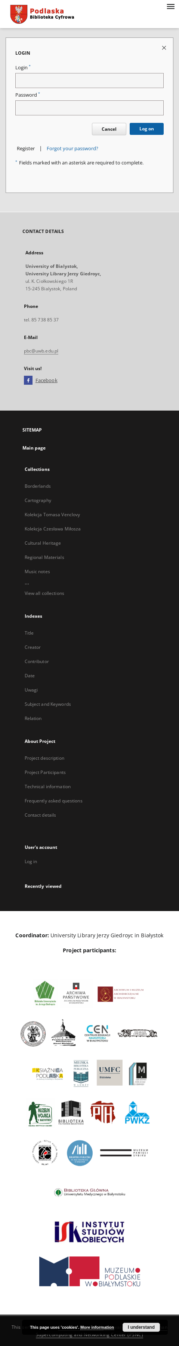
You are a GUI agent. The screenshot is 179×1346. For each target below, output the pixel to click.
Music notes (37, 571)
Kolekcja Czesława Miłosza (53, 529)
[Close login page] (164, 47)
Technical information (48, 786)
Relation (33, 718)
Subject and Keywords (48, 704)
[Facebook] (28, 380)
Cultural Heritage (43, 543)
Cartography (38, 500)
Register (26, 148)
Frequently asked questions (54, 801)
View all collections (44, 593)
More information (97, 1327)
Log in (31, 861)
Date (30, 675)
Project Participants (45, 772)
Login (23, 67)
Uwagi (31, 690)
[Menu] (170, 6)
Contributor (37, 661)
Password (27, 95)
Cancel (109, 129)
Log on (146, 128)
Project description (44, 758)
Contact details (40, 815)
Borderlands (38, 486)
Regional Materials (44, 557)
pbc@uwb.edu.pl (41, 351)
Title (29, 633)
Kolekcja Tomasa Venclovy (52, 514)
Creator (33, 647)
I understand (141, 1327)
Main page (34, 448)
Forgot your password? (72, 148)
